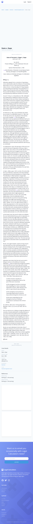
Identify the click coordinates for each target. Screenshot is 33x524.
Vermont (11, 9)
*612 (14, 117)
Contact (3, 499)
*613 (17, 190)
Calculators (4, 488)
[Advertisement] (16, 29)
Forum (3, 491)
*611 (4, 70)
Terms (3, 505)
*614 (9, 263)
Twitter (3, 516)
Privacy (3, 504)
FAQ (3, 502)
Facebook (4, 512)
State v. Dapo (7, 48)
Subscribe (16, 462)
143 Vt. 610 (4, 50)
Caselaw (6, 9)
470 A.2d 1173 (10, 50)
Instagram (4, 514)
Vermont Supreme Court (19, 9)
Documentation (5, 500)
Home (3, 9)
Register (29, 2)
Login (25, 2)
